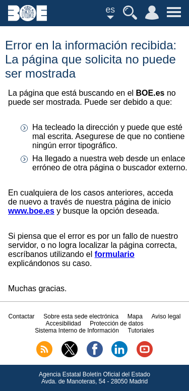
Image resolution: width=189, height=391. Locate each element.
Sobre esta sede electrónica (80, 316)
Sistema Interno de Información (77, 330)
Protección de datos (116, 323)
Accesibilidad (63, 323)
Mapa (135, 316)
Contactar (22, 316)
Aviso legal (166, 316)
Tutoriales (141, 330)
